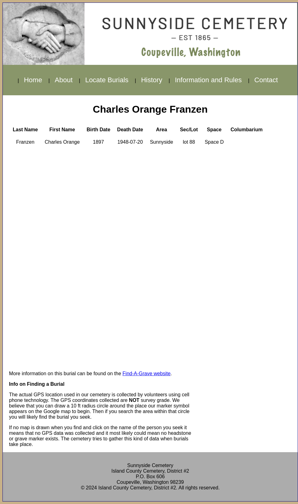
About (64, 80)
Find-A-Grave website (147, 373)
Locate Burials (106, 80)
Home (33, 80)
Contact (266, 80)
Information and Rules (208, 80)
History (151, 80)
